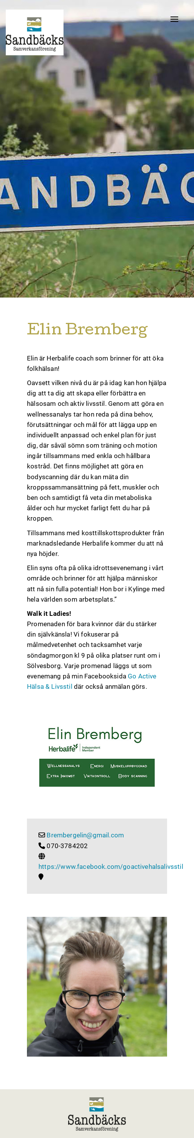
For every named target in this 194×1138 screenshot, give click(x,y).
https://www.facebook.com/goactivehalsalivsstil (110, 866)
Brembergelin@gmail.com (85, 835)
